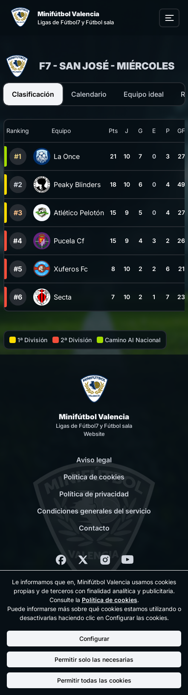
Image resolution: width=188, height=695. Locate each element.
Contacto (94, 528)
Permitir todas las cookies (94, 680)
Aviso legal (94, 460)
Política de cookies (94, 477)
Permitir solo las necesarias (94, 659)
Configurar (94, 638)
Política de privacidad (94, 494)
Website (94, 433)
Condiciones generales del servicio (94, 511)
